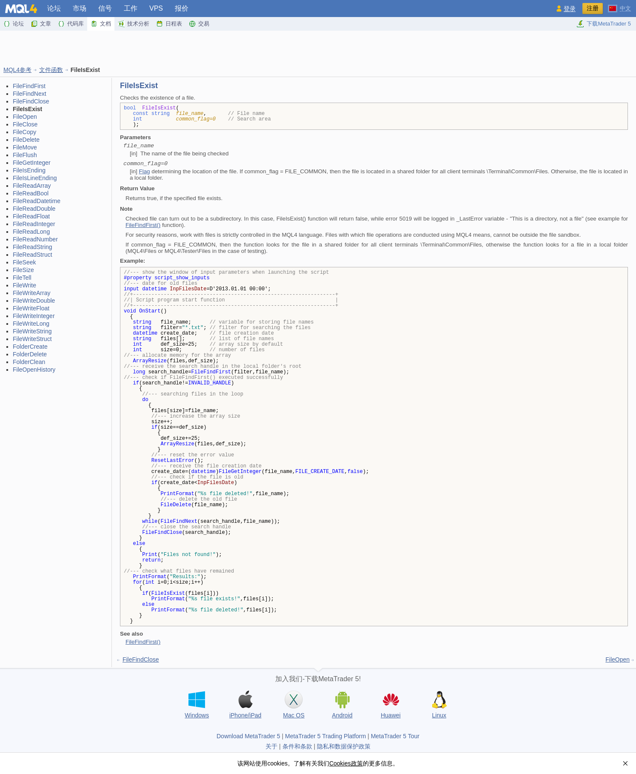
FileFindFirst (29, 86)
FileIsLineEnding (35, 178)
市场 (79, 8)
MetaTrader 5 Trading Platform (325, 736)
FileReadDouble (34, 208)
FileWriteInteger (34, 315)
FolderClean (29, 361)
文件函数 (51, 69)
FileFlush (25, 155)
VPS (156, 8)
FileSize (23, 270)
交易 (199, 23)
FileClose (25, 124)
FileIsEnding (29, 170)
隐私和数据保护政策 (344, 746)
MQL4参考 (17, 69)
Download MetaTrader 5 (248, 736)
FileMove (25, 147)
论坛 (54, 8)
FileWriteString (32, 331)
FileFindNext (29, 93)
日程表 (169, 23)
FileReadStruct (32, 254)
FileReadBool (30, 193)
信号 (105, 8)
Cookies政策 (346, 763)
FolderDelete (30, 354)
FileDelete (26, 139)
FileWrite (24, 285)
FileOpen (25, 116)
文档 (101, 23)
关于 (271, 746)
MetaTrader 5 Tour (395, 736)
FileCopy (24, 132)
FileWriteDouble (34, 300)
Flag (144, 171)
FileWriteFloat (31, 308)
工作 (130, 8)
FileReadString (32, 247)
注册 (593, 8)
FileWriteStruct (32, 338)
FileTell (22, 277)
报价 (181, 8)
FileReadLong (31, 231)
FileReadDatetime (36, 201)
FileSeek (24, 262)
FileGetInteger (32, 162)
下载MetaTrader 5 (603, 24)
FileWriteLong (31, 323)
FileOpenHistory (34, 369)
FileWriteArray (31, 293)
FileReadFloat (31, 216)
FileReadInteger (34, 224)
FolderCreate (30, 346)
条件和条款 (297, 746)
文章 (41, 23)
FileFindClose (31, 101)
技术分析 (133, 23)
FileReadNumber (35, 239)
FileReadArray (32, 185)
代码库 (71, 23)
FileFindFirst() (142, 225)
